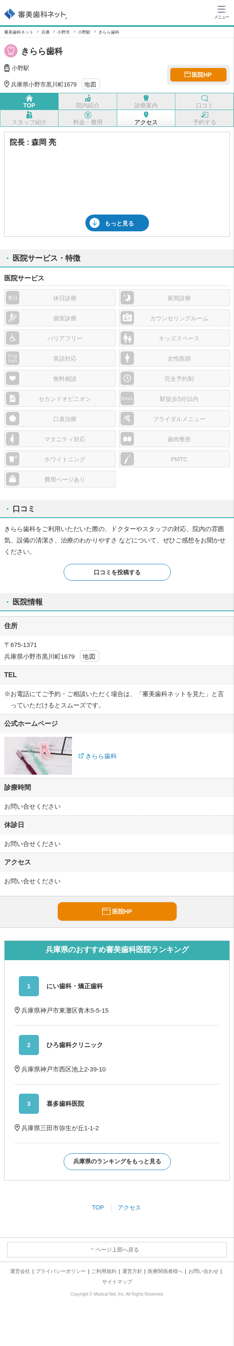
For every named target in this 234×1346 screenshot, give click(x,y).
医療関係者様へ (165, 1271)
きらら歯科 (101, 756)
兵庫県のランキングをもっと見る (117, 1161)
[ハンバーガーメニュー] (221, 11)
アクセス (129, 1207)
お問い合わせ (203, 1271)
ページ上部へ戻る (117, 1249)
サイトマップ (117, 1282)
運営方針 (132, 1271)
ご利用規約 (103, 1271)
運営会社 (20, 1271)
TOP (98, 1207)
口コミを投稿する (117, 572)
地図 (90, 84)
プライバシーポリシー (61, 1271)
